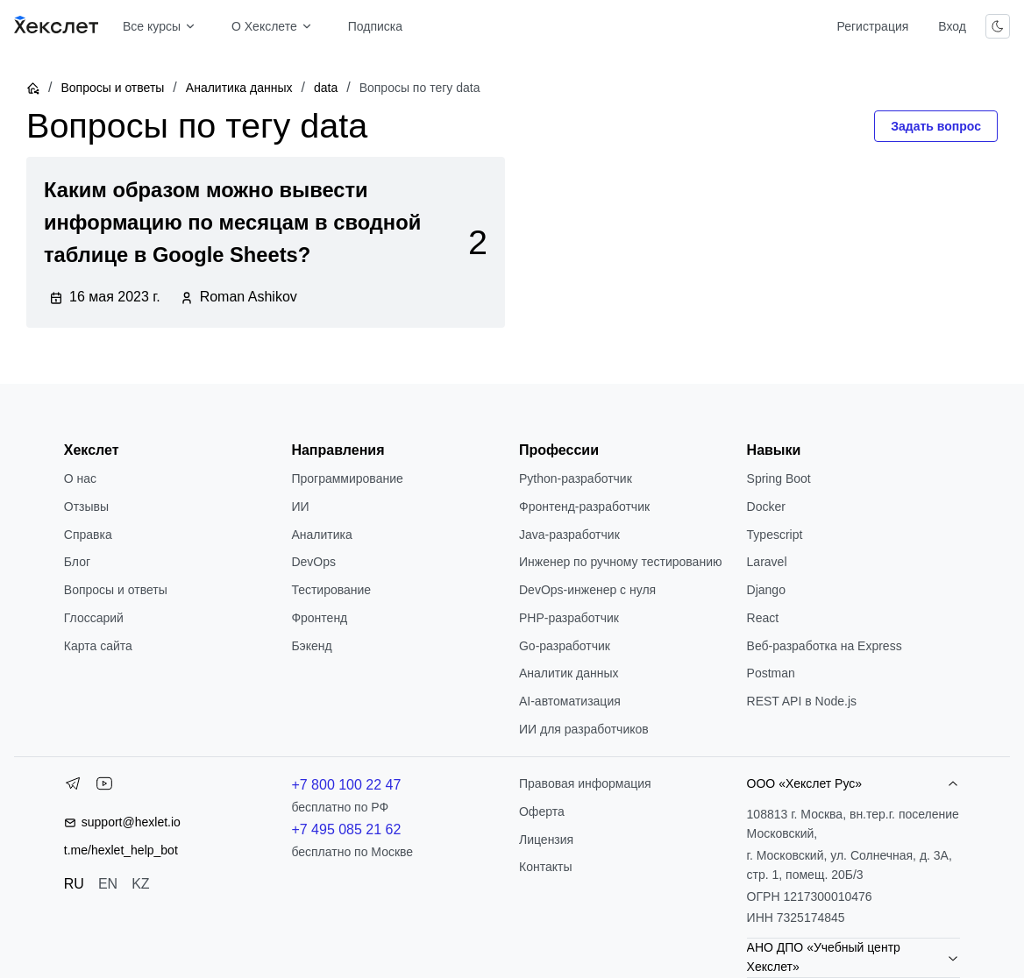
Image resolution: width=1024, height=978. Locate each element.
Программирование (346, 478)
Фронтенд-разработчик (584, 507)
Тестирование (331, 590)
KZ (140, 883)
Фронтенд (319, 618)
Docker (766, 507)
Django (766, 590)
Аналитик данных (569, 673)
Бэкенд (311, 646)
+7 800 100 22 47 (346, 784)
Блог (77, 562)
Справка (88, 535)
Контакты (545, 867)
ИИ (300, 507)
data (326, 88)
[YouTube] (104, 787)
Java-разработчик (569, 535)
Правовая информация (585, 783)
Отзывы (86, 507)
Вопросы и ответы (112, 88)
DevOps (313, 562)
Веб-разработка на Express (824, 646)
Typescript (775, 535)
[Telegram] (73, 787)
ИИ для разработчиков (584, 729)
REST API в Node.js (802, 701)
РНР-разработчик (569, 618)
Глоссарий (94, 618)
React (763, 618)
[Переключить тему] (997, 26)
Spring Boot (779, 478)
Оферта (542, 811)
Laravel (767, 562)
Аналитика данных (239, 88)
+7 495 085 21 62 (346, 829)
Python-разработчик (575, 478)
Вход (952, 26)
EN (107, 883)
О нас (80, 478)
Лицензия (546, 840)
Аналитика (321, 535)
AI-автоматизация (570, 701)
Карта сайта (98, 646)
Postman (771, 673)
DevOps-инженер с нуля (587, 590)
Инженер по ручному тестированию (620, 562)
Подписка (375, 26)
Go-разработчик (564, 646)
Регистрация (872, 26)
